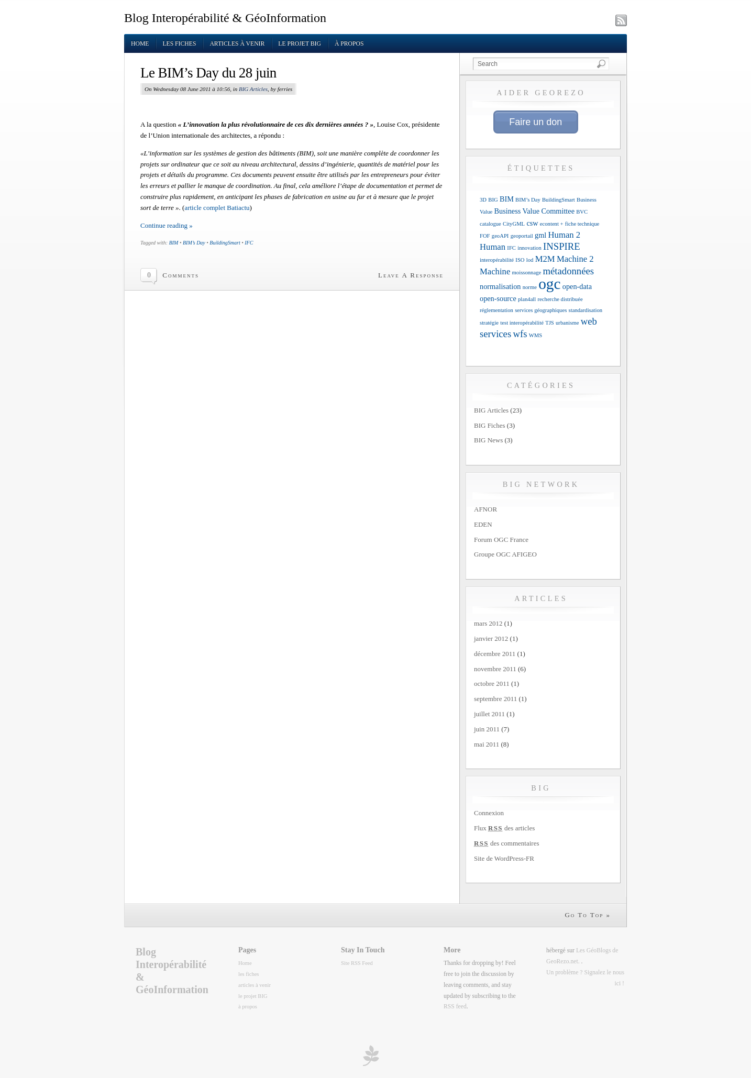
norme (530, 287)
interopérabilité (497, 260)
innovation (529, 248)
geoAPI (500, 236)
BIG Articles (253, 89)
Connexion (489, 813)
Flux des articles (504, 828)
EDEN (483, 524)
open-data (577, 286)
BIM (174, 243)
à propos (349, 43)
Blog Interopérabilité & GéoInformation (225, 18)
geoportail (522, 236)
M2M (545, 259)
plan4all (527, 299)
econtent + (552, 224)
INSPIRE (561, 246)
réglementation (496, 310)
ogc (549, 283)
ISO (519, 260)
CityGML (514, 224)
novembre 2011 (495, 669)
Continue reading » (166, 225)
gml (540, 235)
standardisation (586, 310)
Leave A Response (411, 275)
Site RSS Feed (357, 963)
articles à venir (236, 43)
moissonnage (527, 272)
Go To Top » (588, 915)
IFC (249, 243)
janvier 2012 (491, 638)
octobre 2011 (492, 683)
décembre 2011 (494, 654)
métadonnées (568, 270)
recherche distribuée (560, 299)
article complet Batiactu (216, 208)
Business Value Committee (534, 211)
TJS (549, 323)
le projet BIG (299, 43)
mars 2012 (488, 623)
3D (483, 200)
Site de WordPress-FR (504, 858)
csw (532, 223)
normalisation (500, 286)
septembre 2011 (495, 699)
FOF (485, 236)
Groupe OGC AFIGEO (505, 554)
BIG (493, 200)
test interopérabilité (522, 323)
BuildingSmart (224, 243)
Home (140, 43)
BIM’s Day (194, 243)
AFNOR (485, 509)
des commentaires (506, 843)
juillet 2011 (489, 714)
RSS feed (455, 1006)
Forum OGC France (501, 539)
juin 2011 (487, 729)
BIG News (488, 440)
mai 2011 (486, 744)
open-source (498, 298)
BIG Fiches (489, 425)
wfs (520, 333)
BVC (582, 212)
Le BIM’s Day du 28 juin (208, 73)
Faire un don (535, 122)
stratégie (489, 323)
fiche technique (582, 224)
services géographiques (541, 310)
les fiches (179, 43)
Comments (180, 275)
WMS (535, 335)
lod (530, 260)
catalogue (490, 224)
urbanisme (567, 323)
